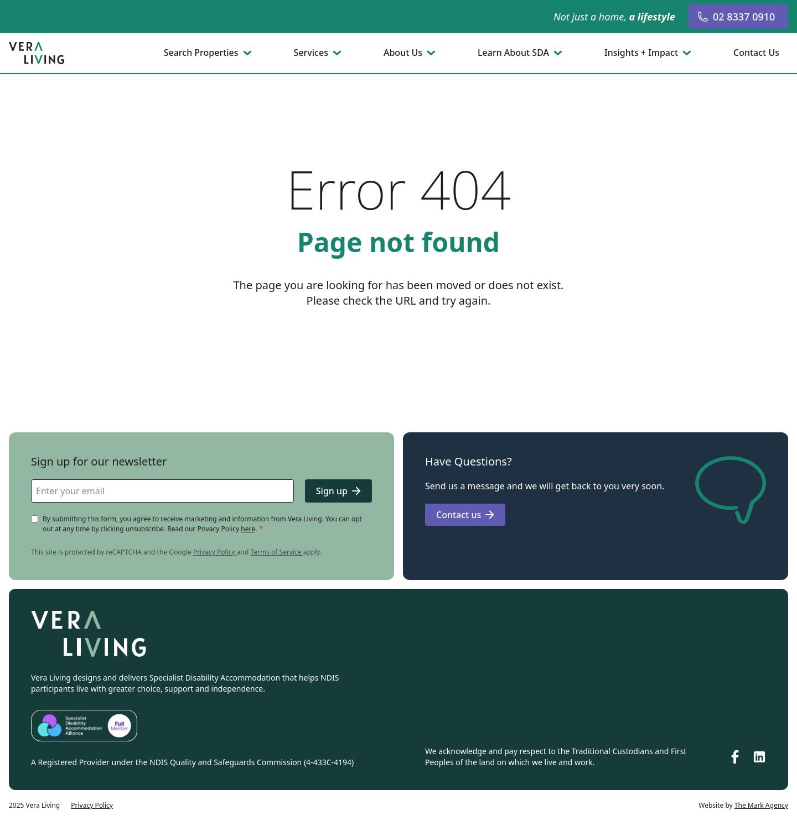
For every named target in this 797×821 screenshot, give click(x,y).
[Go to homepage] (37, 53)
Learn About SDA (513, 53)
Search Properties (201, 53)
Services (311, 53)
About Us (403, 53)
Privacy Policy (215, 552)
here (248, 529)
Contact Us (756, 53)
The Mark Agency (761, 805)
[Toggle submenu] (248, 53)
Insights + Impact (641, 53)
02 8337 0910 (736, 16)
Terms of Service (276, 552)
